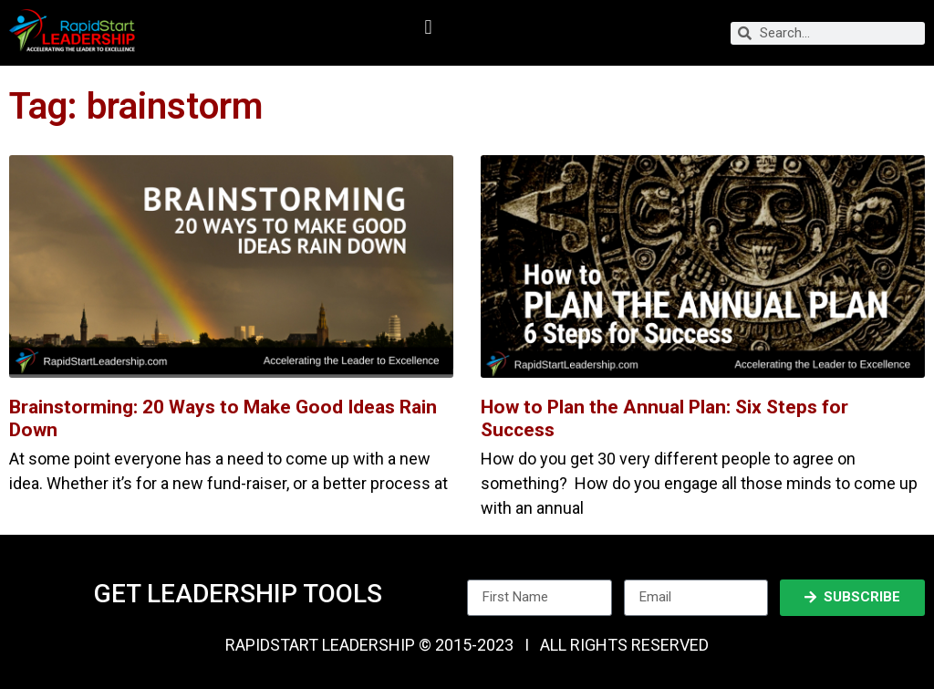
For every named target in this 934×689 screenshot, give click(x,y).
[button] (428, 28)
